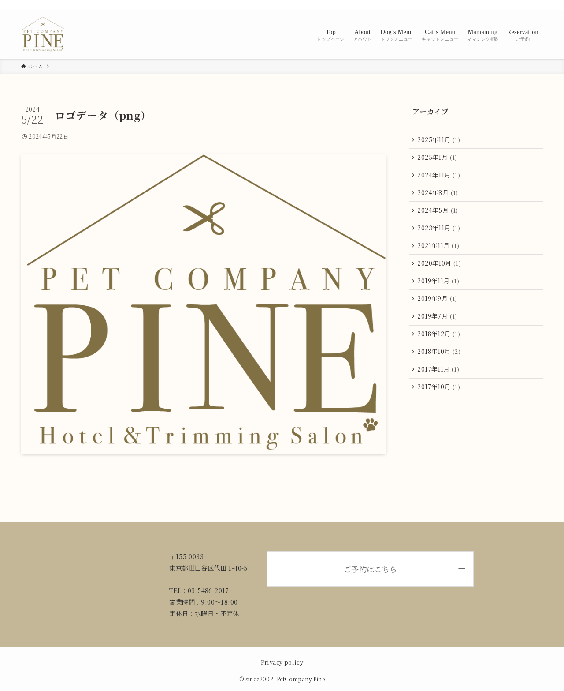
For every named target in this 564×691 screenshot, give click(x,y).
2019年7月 (438, 323)
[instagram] (491, 5)
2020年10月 (440, 268)
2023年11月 (439, 231)
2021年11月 (439, 249)
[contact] (525, 5)
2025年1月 (438, 158)
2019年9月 (438, 304)
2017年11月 (439, 378)
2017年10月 (439, 396)
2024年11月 (439, 176)
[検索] (537, 5)
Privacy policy (282, 662)
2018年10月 (439, 360)
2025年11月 (439, 139)
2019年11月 (439, 286)
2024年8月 (438, 194)
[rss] (514, 5)
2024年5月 (438, 213)
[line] (502, 5)
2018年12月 (439, 341)
